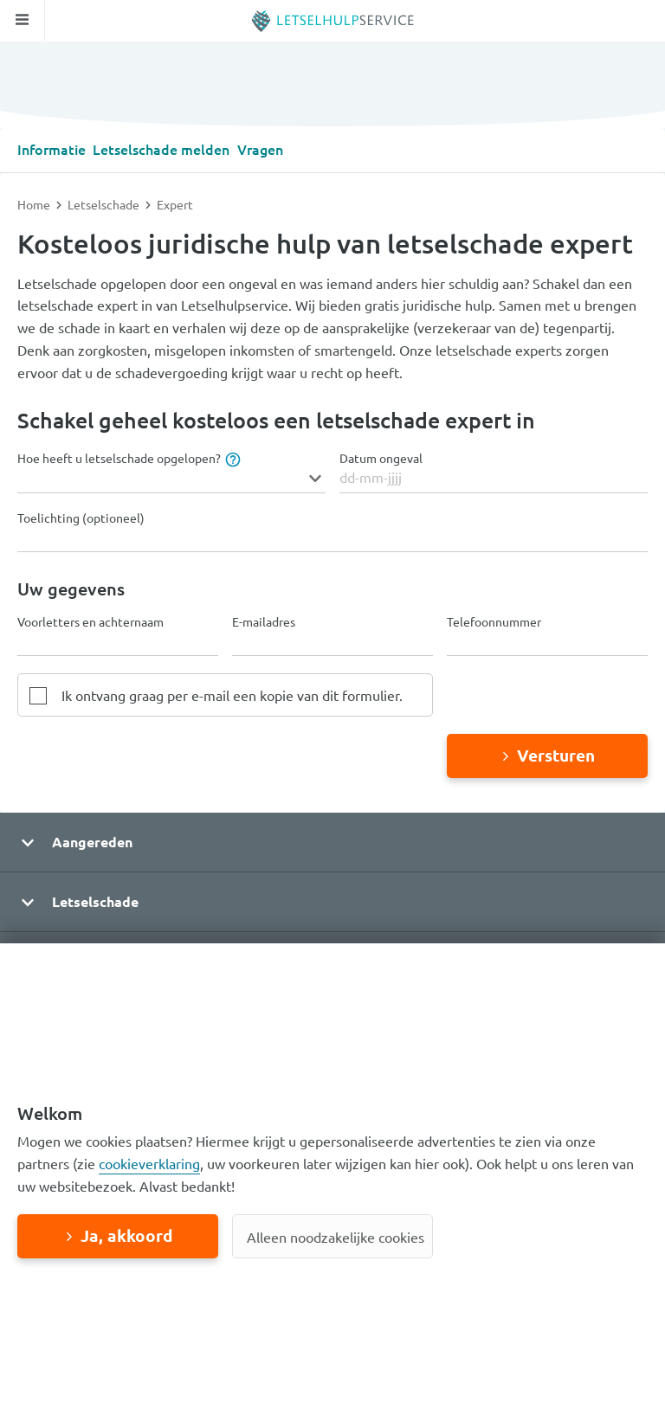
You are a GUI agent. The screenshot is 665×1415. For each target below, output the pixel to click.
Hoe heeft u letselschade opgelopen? (127, 458)
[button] (332, 842)
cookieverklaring (149, 1163)
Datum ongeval (381, 457)
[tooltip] (231, 457)
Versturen (556, 754)
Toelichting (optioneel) (81, 517)
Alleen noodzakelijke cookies (335, 1236)
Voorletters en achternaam (90, 621)
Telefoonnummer (494, 621)
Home (35, 203)
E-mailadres (263, 621)
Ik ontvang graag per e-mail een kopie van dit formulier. (232, 694)
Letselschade (105, 203)
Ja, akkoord (126, 1235)
